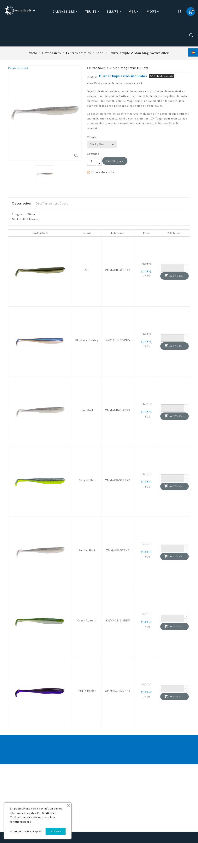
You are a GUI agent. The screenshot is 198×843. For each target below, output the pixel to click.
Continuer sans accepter (26, 831)
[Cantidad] (91, 161)
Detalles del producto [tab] (51, 203)
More (151, 11)
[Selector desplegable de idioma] (193, 52)
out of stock (114, 161)
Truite (92, 12)
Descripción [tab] (21, 203)
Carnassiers (65, 12)
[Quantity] (172, 268)
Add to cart (174, 276)
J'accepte (55, 831)
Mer (134, 12)
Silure (114, 12)
